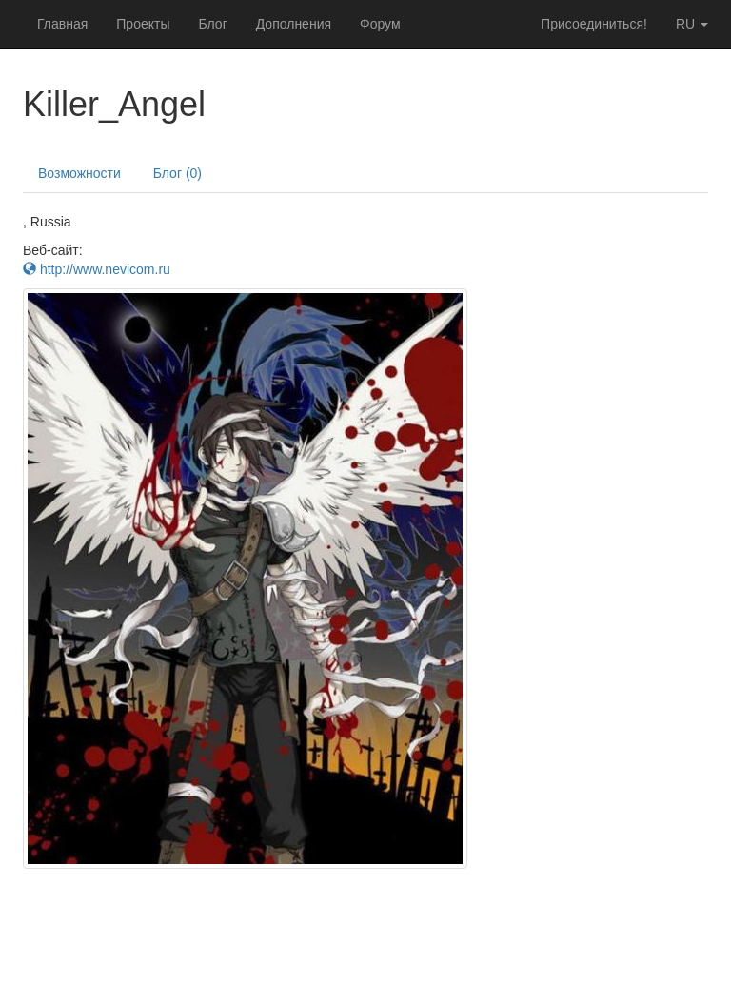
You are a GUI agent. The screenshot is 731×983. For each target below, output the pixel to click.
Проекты (142, 23)
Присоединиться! (594, 23)
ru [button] (692, 23)
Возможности (79, 173)
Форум (380, 23)
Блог (212, 23)
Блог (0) (177, 173)
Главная (62, 23)
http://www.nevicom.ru (96, 269)
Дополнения (293, 23)
